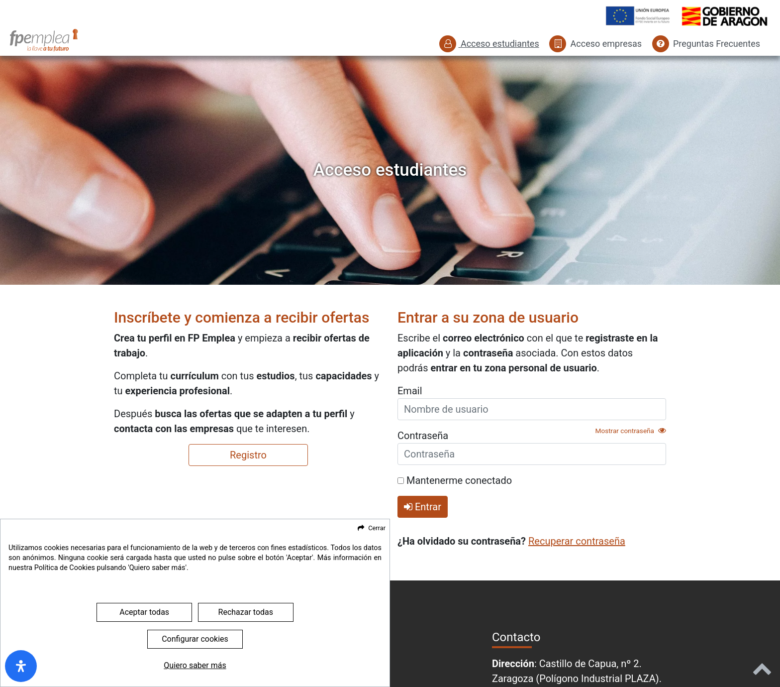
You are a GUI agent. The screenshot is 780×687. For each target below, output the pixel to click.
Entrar (422, 507)
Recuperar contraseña (576, 541)
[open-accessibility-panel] (21, 666)
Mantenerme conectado (454, 480)
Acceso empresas (595, 43)
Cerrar (377, 569)
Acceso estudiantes (489, 43)
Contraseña (422, 436)
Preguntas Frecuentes (706, 43)
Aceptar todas (144, 654)
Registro (248, 455)
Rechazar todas (245, 654)
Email (409, 391)
